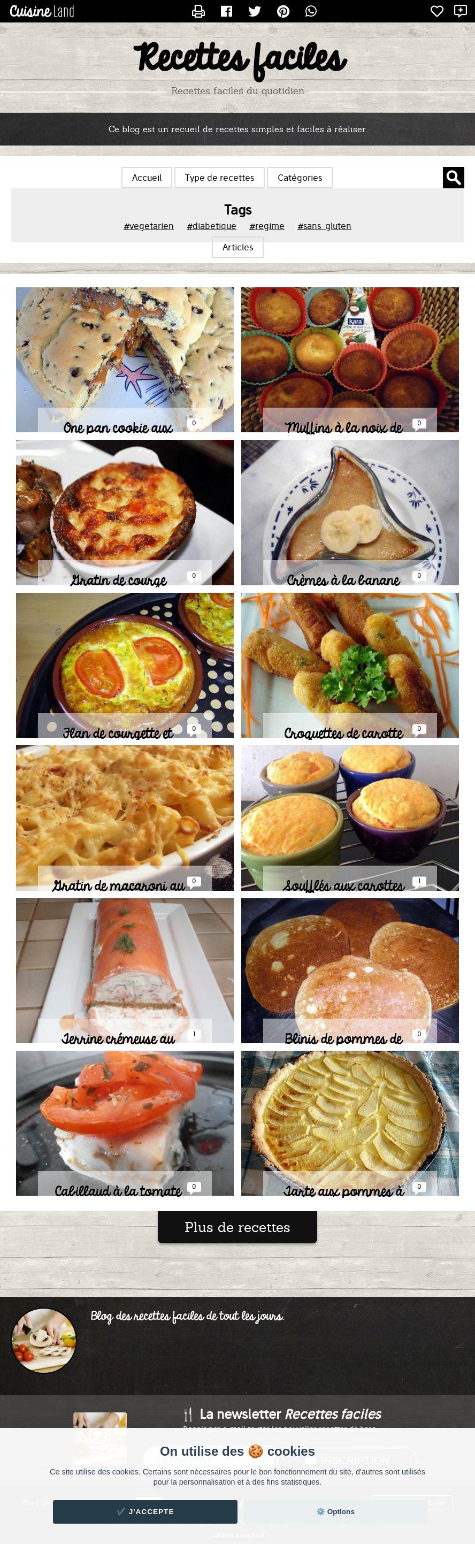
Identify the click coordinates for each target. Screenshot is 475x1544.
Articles (238, 247)
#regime (267, 225)
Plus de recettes (237, 1227)
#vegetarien (149, 225)
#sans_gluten (324, 225)
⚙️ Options (335, 1512)
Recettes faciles (238, 59)
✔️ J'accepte (145, 1512)
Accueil (147, 177)
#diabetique (211, 225)
